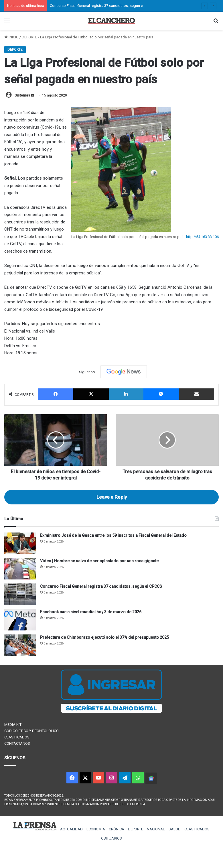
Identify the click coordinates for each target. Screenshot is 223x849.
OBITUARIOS (111, 838)
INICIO (11, 37)
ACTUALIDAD (71, 829)
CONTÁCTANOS (17, 743)
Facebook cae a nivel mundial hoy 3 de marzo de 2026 (90, 612)
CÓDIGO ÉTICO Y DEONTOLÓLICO (31, 731)
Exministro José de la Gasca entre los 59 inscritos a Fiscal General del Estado (113, 535)
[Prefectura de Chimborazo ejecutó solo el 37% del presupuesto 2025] (20, 645)
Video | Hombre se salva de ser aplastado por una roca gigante (99, 561)
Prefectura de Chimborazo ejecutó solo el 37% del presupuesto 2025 (104, 637)
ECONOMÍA (95, 829)
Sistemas (22, 95)
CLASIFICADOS (16, 737)
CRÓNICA (116, 829)
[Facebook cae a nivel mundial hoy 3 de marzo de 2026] (20, 619)
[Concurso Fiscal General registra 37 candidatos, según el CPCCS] (20, 594)
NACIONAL (156, 829)
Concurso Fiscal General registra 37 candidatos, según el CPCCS (103, 5)
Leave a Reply (111, 497)
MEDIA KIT (12, 724)
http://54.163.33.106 (202, 237)
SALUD (175, 829)
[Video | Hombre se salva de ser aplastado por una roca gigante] (20, 568)
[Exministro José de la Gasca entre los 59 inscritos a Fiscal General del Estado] (20, 543)
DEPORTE (29, 37)
